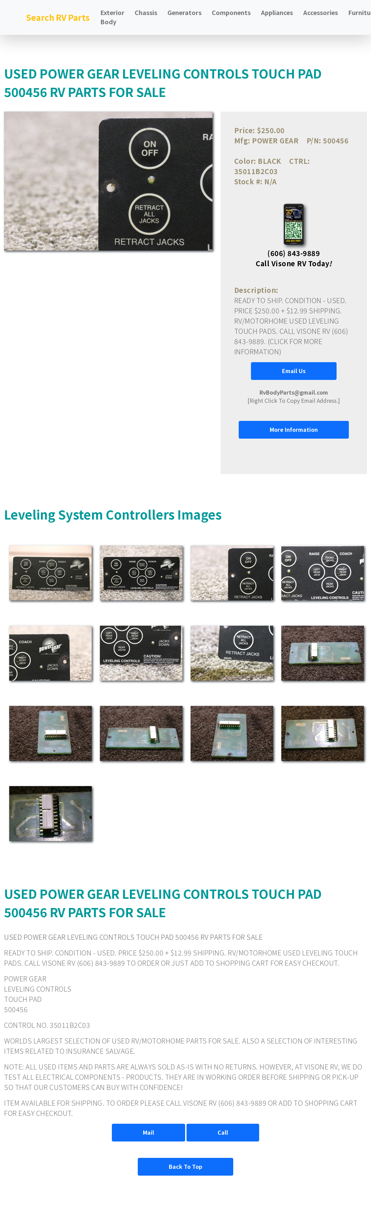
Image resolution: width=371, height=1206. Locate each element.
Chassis (146, 12)
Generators (184, 12)
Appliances (277, 12)
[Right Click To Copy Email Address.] (294, 396)
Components (231, 12)
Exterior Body (112, 17)
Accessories (320, 12)
